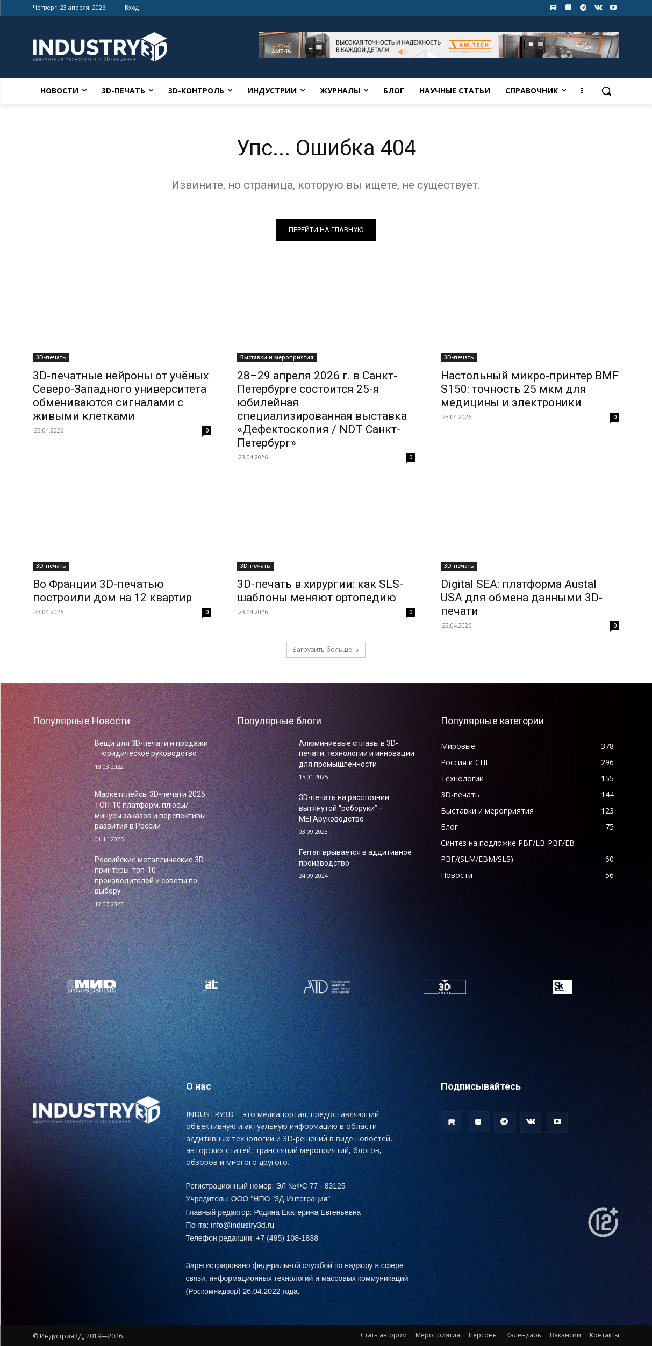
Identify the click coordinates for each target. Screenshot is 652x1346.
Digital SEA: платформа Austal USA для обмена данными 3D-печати (522, 598)
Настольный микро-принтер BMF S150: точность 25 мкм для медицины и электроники (530, 389)
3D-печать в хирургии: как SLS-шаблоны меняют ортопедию (320, 591)
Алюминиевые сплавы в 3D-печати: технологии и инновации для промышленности (356, 753)
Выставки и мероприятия (276, 358)
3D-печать (51, 358)
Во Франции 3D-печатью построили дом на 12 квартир (112, 591)
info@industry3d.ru (242, 1225)
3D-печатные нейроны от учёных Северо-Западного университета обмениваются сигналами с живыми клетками (121, 396)
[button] (606, 91)
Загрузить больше (326, 649)
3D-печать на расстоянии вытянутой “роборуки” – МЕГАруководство (344, 808)
